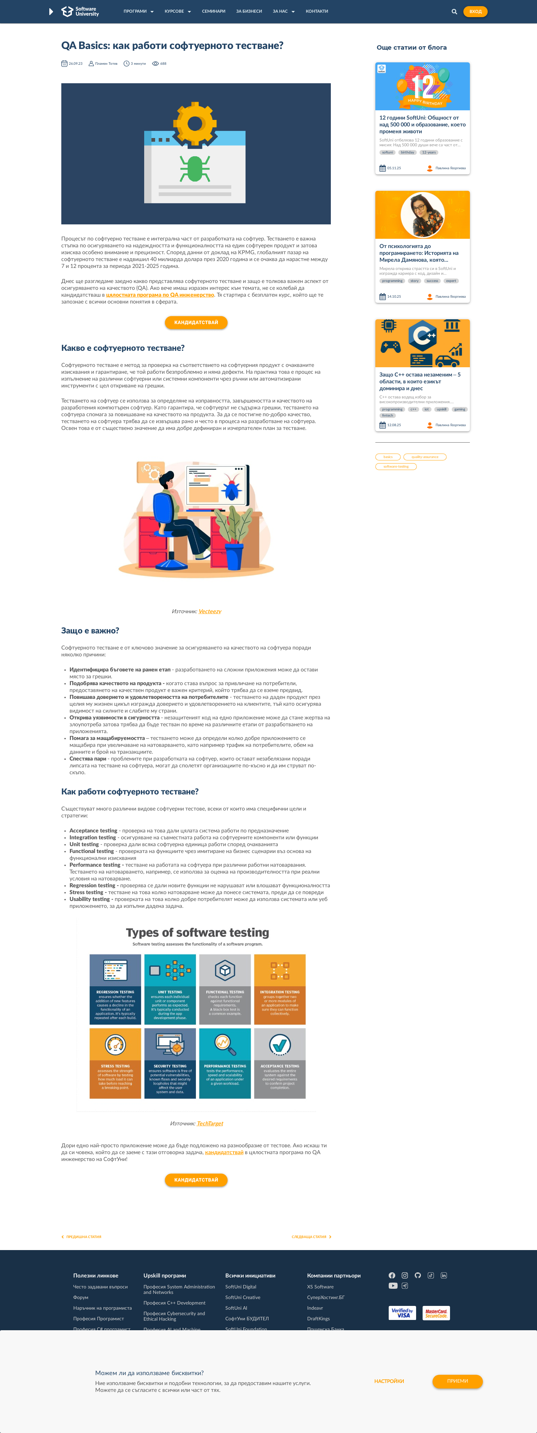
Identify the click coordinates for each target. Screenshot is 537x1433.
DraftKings (318, 1319)
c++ (413, 409)
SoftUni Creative (242, 1297)
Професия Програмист (98, 1319)
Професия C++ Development (174, 1303)
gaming (459, 409)
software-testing (396, 466)
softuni (387, 152)
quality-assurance (425, 457)
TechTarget (210, 1123)
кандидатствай (224, 1152)
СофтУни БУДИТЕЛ (247, 1319)
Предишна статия (81, 1237)
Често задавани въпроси (100, 1287)
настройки (389, 1381)
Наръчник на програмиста (102, 1308)
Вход (476, 12)
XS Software (320, 1287)
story (415, 281)
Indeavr (315, 1308)
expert (451, 281)
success (432, 281)
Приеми (457, 1381)
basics (388, 457)
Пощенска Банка (325, 1329)
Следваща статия (312, 1237)
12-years (429, 152)
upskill (441, 409)
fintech (387, 415)
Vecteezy (209, 611)
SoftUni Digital (240, 1287)
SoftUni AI (236, 1308)
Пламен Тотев (106, 63)
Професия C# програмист (101, 1329)
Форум (80, 1297)
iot (427, 409)
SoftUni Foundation (246, 1329)
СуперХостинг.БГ (326, 1297)
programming (392, 281)
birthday (407, 152)
